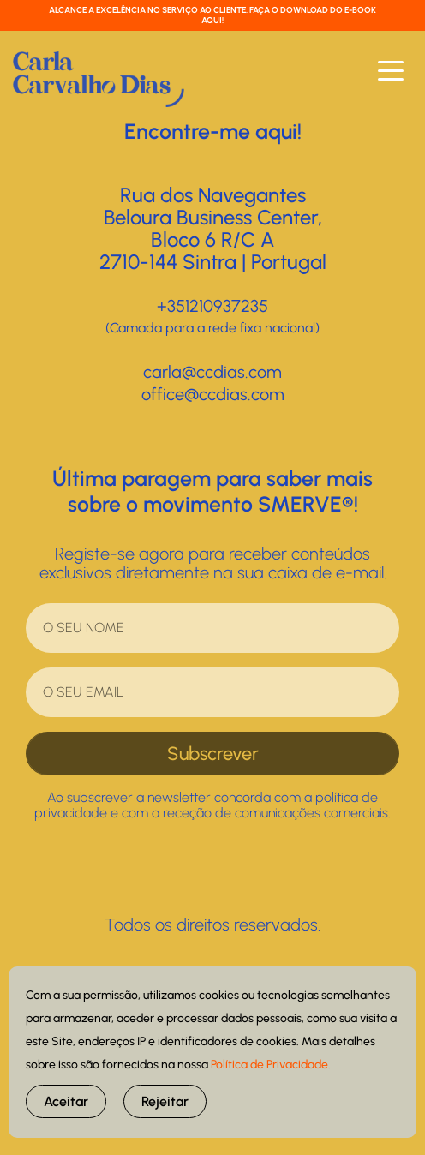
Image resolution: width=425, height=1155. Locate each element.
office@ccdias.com (212, 394)
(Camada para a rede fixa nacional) (212, 328)
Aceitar (66, 1101)
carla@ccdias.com (212, 372)
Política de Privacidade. (271, 1064)
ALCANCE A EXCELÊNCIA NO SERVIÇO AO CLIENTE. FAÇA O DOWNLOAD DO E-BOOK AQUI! (212, 15)
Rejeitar (165, 1101)
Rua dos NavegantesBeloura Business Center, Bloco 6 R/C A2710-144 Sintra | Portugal (212, 228)
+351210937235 (212, 306)
